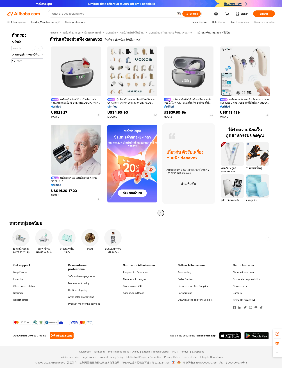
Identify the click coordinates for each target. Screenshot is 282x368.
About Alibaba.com (243, 272)
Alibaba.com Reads (133, 292)
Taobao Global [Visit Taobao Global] (161, 351)
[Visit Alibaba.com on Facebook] (234, 307)
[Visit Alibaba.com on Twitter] (245, 307)
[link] (277, 333)
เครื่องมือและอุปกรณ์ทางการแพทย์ (82, 32)
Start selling (184, 272)
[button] (179, 14)
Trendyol (184, 351)
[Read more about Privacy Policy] (171, 357)
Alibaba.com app (206, 335)
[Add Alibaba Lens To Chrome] (62, 335)
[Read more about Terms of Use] (189, 357)
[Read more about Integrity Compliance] (211, 357)
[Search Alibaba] (112, 14)
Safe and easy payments (81, 276)
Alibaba (54, 32)
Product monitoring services (84, 303)
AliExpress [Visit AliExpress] (85, 351)
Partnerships (185, 292)
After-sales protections (81, 296)
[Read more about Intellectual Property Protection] (143, 357)
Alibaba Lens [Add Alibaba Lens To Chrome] (25, 335)
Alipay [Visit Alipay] (135, 351)
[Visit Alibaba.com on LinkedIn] (239, 307)
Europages (198, 351)
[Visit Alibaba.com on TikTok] (261, 307)
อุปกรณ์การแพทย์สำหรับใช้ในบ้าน (125, 32)
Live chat (18, 279)
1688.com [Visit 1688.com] (99, 351)
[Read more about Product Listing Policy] (110, 357)
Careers (237, 292)
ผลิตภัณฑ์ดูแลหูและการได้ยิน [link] (213, 32)
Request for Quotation (135, 272)
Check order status (24, 286)
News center (240, 286)
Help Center (20, 272)
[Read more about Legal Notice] (88, 357)
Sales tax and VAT (132, 286)
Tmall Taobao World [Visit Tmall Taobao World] (118, 351)
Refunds (18, 292)
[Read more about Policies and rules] (69, 357)
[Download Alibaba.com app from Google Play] (256, 335)
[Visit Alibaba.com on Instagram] (250, 307)
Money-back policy (78, 283)
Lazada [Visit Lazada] (146, 351)
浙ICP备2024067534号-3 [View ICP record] (233, 362)
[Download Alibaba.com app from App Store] (230, 335)
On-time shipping (77, 290)
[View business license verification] (173, 362)
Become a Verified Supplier (193, 286)
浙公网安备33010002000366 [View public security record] (200, 362)
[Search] (191, 14)
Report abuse (20, 299)
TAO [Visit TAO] (174, 351)
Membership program (135, 279)
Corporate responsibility (246, 279)
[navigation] (27, 123)
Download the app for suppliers (195, 299)
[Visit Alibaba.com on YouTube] (256, 307)
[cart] (227, 14)
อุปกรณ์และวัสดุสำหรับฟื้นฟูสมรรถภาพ (170, 32)
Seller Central (185, 279)
